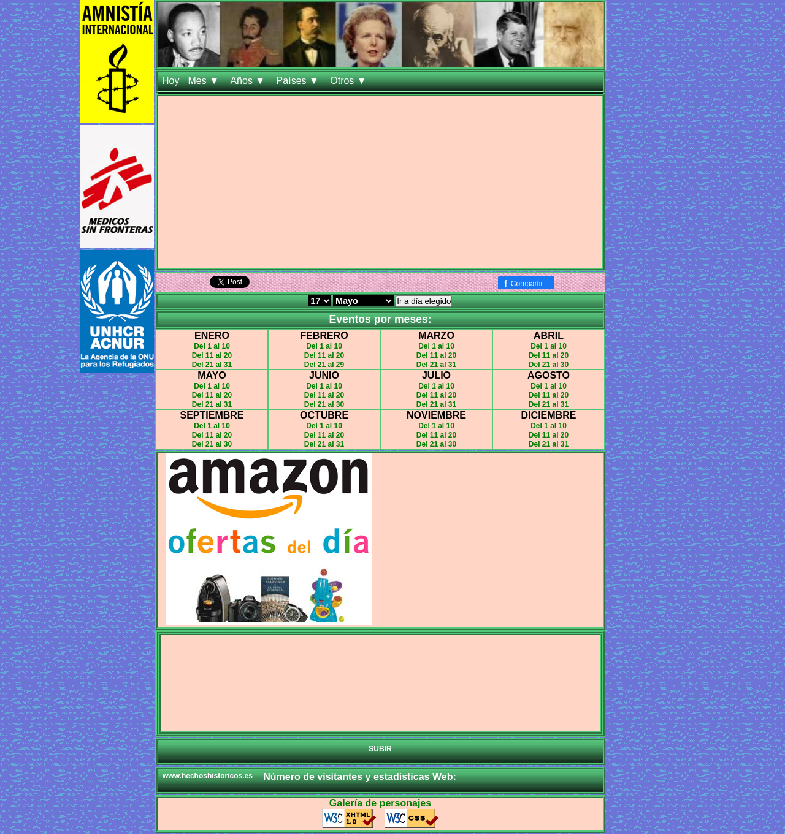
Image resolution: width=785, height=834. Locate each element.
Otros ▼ (349, 80)
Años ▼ (248, 80)
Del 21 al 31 (212, 364)
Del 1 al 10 (212, 346)
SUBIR (380, 749)
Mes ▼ (204, 80)
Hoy (170, 80)
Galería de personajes (380, 803)
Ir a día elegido (424, 301)
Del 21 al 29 (324, 364)
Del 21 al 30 (549, 364)
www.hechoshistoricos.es (208, 775)
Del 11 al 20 (212, 355)
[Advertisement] (380, 182)
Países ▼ (299, 80)
